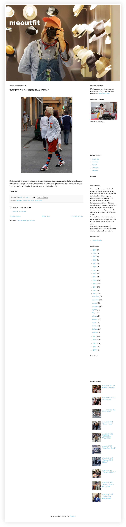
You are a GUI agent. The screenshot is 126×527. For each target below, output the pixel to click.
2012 (95, 294)
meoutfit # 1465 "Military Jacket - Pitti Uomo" (108, 484)
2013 (95, 290)
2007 (95, 350)
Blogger (72, 516)
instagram (95, 167)
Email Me (95, 159)
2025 (95, 250)
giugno (94, 316)
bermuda (19, 200)
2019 (95, 270)
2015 (95, 284)
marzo (94, 326)
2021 (95, 263)
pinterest (95, 170)
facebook (95, 162)
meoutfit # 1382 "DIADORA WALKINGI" (107, 436)
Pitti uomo (31, 200)
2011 (95, 336)
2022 (95, 260)
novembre (95, 300)
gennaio (95, 332)
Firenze (25, 200)
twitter (94, 165)
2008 (95, 347)
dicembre (95, 296)
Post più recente (15, 216)
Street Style (38, 200)
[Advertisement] (102, 138)
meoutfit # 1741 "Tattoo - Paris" (107, 423)
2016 (95, 280)
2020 (95, 267)
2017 (95, 277)
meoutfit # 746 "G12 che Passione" (109, 399)
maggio (95, 319)
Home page (46, 216)
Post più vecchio (77, 216)
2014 (95, 287)
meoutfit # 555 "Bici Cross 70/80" (109, 411)
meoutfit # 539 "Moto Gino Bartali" (109, 447)
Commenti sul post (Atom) (26, 220)
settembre (95, 306)
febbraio (95, 329)
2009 (95, 343)
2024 (95, 253)
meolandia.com (104, 94)
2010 (95, 340)
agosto (94, 310)
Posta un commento (19, 211)
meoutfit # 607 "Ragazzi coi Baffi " (109, 471)
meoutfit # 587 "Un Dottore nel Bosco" (108, 387)
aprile (94, 323)
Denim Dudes (97, 240)
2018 (95, 273)
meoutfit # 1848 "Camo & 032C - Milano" (108, 460)
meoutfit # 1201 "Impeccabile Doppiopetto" (107, 496)
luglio (94, 313)
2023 (95, 257)
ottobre (94, 303)
